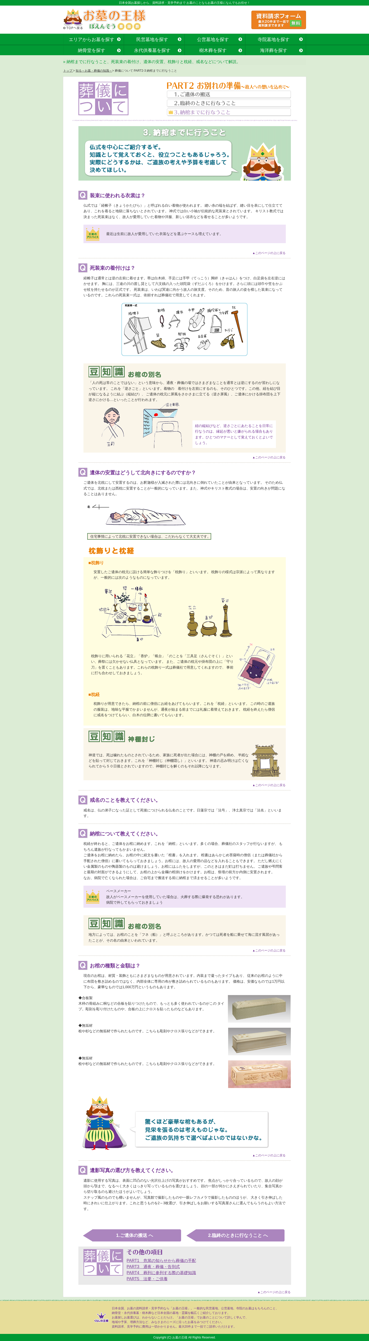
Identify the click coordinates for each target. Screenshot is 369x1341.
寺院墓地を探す (274, 39)
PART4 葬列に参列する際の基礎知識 (161, 1273)
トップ (68, 70)
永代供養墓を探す (152, 50)
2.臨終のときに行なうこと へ (238, 1235)
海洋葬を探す (273, 50)
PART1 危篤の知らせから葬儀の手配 (161, 1260)
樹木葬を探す (213, 50)
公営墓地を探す (213, 39)
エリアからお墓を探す (91, 39)
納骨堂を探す (91, 50)
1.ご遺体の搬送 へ (134, 1235)
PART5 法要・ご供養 (147, 1279)
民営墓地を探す (152, 39)
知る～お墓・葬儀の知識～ (94, 70)
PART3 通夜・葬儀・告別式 (153, 1267)
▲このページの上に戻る (269, 253)
